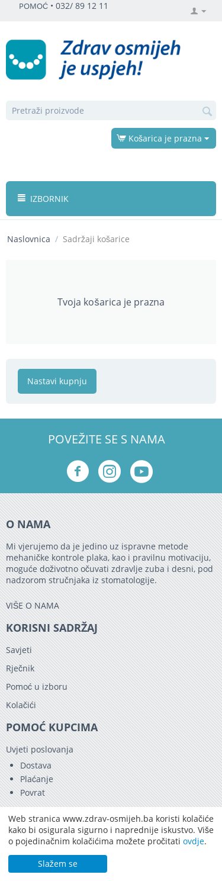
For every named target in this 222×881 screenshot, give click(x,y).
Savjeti (19, 649)
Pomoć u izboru (36, 686)
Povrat (32, 792)
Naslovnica (28, 239)
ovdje (193, 841)
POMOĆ (33, 6)
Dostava (36, 765)
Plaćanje (36, 778)
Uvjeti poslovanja (39, 749)
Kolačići (21, 704)
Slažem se (58, 863)
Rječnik (20, 668)
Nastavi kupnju (57, 381)
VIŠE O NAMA (32, 605)
